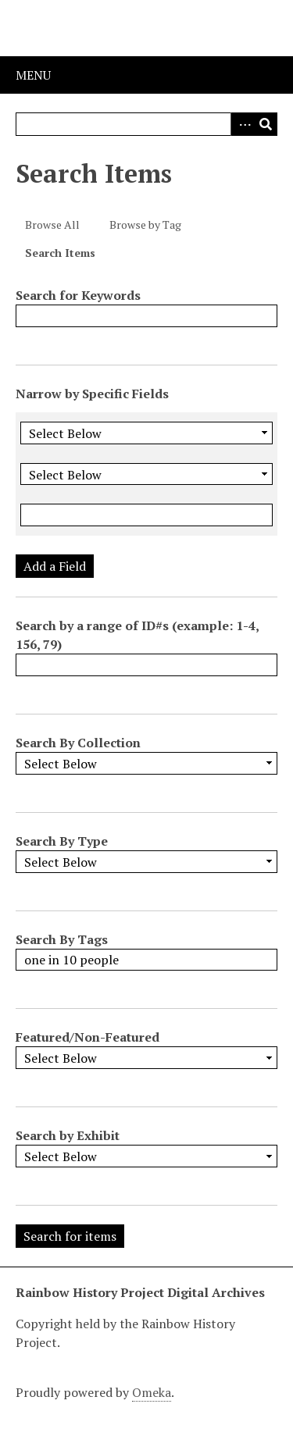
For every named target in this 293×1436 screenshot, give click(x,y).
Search (265, 124)
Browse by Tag (145, 224)
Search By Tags (62, 939)
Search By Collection (78, 742)
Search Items (60, 252)
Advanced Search (242, 124)
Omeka (151, 1392)
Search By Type (62, 841)
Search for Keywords (78, 295)
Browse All (52, 224)
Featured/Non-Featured (87, 1037)
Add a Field (54, 566)
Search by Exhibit (68, 1135)
